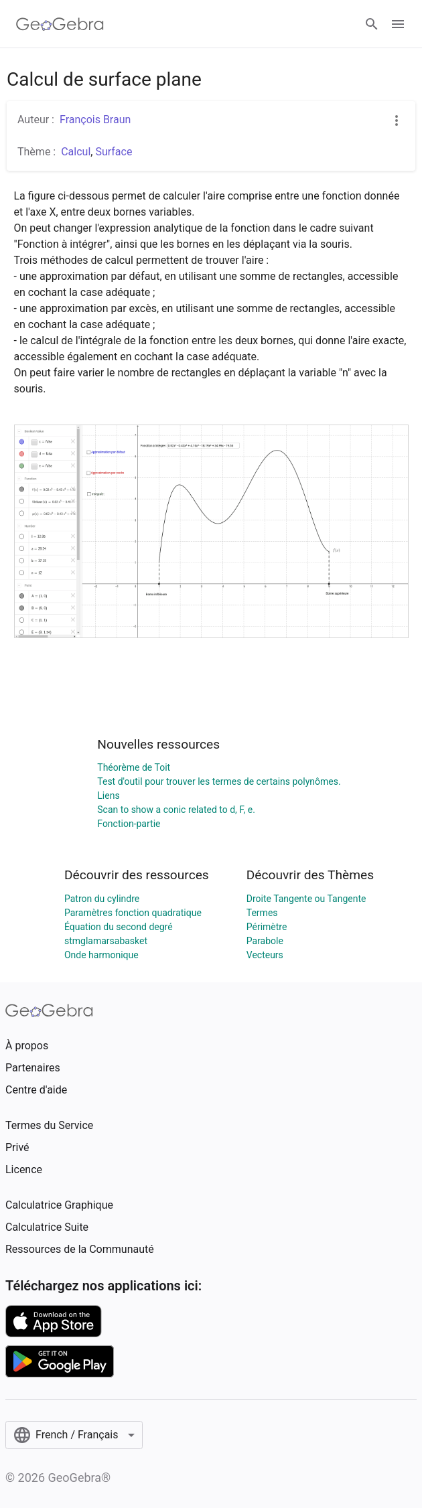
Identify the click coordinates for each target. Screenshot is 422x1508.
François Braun (95, 119)
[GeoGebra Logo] (60, 24)
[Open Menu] (398, 24)
